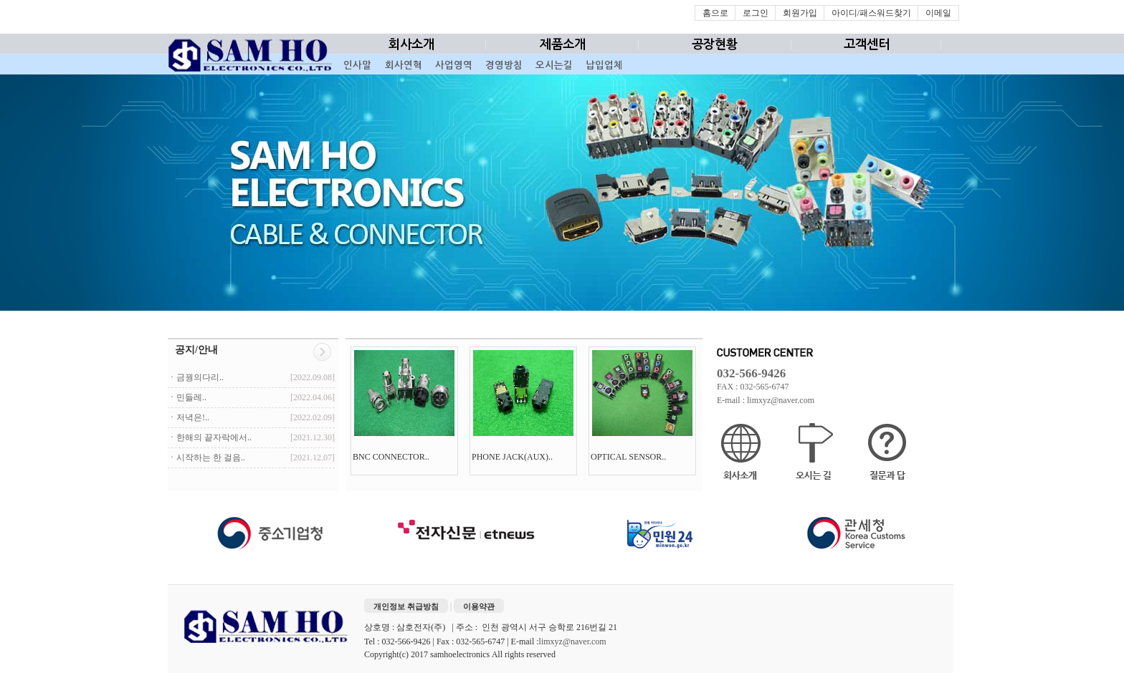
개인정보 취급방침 (406, 606)
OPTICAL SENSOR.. (629, 457)
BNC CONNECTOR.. (392, 457)
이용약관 (479, 606)
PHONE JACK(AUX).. (513, 457)
